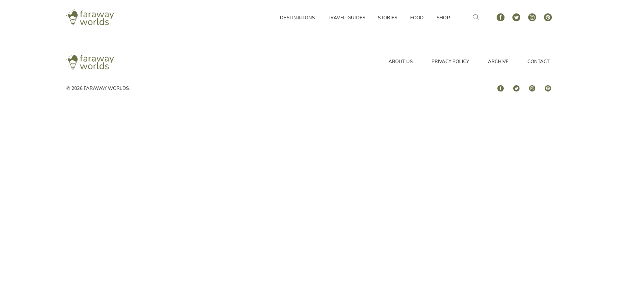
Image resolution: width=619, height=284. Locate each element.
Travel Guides (347, 18)
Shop (443, 18)
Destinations (297, 18)
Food (417, 18)
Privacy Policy (450, 61)
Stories (387, 18)
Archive (498, 61)
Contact (538, 61)
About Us (400, 61)
